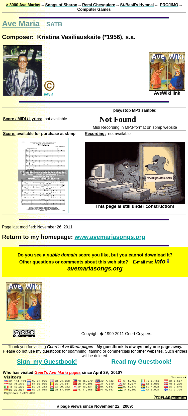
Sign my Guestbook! (47, 361)
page (48, 93)
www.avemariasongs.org (109, 236)
